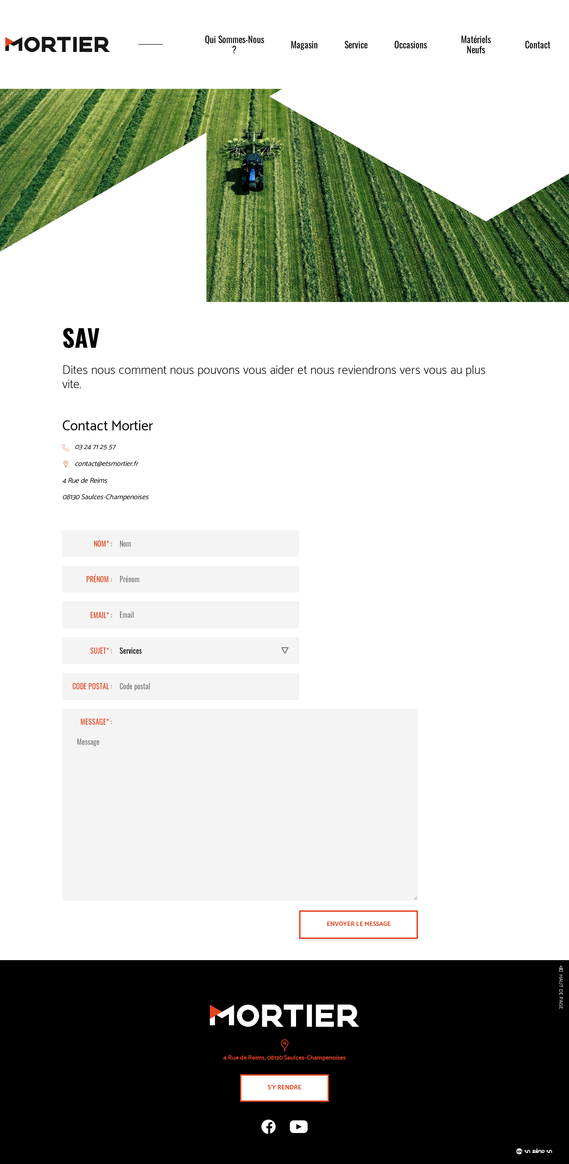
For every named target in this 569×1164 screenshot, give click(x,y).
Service (356, 44)
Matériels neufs (476, 44)
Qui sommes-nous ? (234, 44)
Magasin (304, 44)
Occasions (410, 44)
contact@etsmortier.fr (106, 464)
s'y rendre (284, 1088)
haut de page (560, 991)
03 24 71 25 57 (95, 447)
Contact (537, 44)
